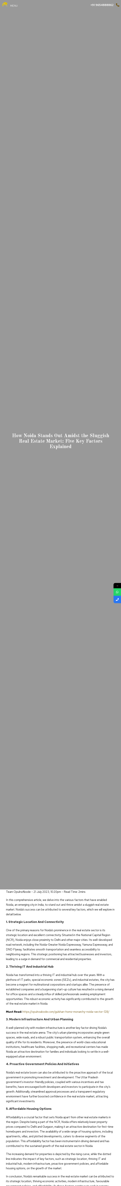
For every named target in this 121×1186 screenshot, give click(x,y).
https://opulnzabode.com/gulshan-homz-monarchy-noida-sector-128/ (66, 1012)
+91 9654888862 (102, 5)
